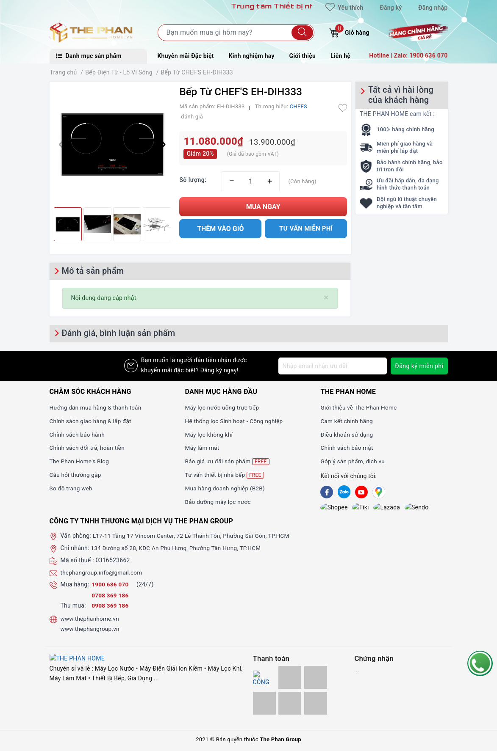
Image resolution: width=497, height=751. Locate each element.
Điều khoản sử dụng (347, 434)
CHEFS (298, 106)
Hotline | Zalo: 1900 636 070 (408, 55)
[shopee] (326, 508)
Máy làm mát (202, 447)
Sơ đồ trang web (72, 488)
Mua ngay (263, 207)
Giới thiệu (302, 55)
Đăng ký (391, 7)
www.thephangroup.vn (91, 630)
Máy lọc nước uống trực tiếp (223, 407)
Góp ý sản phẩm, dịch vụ (353, 461)
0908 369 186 (111, 608)
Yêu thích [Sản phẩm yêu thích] (344, 7)
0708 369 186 (111, 597)
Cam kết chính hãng (347, 421)
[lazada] (361, 508)
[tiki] (344, 508)
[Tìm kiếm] (302, 32)
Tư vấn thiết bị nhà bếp (225, 475)
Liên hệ (340, 55)
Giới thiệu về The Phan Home (359, 407)
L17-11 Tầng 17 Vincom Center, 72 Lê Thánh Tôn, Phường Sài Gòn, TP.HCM (194, 538)
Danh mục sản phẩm (89, 55)
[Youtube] (361, 492)
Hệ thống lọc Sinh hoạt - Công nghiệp (235, 421)
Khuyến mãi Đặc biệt (186, 55)
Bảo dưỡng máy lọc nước (219, 501)
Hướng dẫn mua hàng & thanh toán (97, 407)
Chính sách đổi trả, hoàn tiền (89, 447)
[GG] (378, 492)
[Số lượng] (250, 181)
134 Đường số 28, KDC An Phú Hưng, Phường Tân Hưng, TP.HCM (179, 550)
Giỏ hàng (349, 31)
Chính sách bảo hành (78, 434)
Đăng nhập (432, 7)
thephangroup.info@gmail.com (103, 574)
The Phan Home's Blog (80, 461)
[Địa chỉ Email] (332, 366)
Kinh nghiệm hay (252, 55)
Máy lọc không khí (209, 434)
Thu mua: (73, 608)
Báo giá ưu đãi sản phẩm (228, 461)
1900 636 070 (111, 586)
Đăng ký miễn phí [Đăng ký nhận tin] (419, 366)
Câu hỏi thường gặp (76, 474)
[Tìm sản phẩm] (236, 32)
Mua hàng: (75, 586)
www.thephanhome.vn (91, 621)
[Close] (326, 297)
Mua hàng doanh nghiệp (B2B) (226, 488)
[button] (161, 144)
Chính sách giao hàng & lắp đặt (92, 421)
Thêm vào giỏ (220, 229)
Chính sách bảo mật (347, 447)
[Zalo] (344, 492)
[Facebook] (326, 492)
